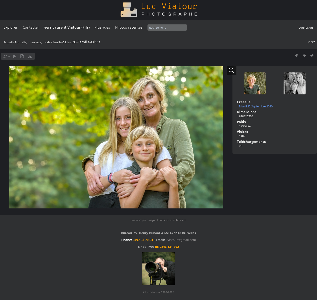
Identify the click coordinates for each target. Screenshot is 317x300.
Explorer (11, 27)
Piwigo (151, 220)
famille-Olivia (61, 42)
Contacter (31, 27)
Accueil (8, 42)
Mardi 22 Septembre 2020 (256, 106)
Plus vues (102, 27)
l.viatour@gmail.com (181, 240)
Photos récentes (128, 27)
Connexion (306, 27)
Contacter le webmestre (171, 220)
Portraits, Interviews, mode (32, 42)
